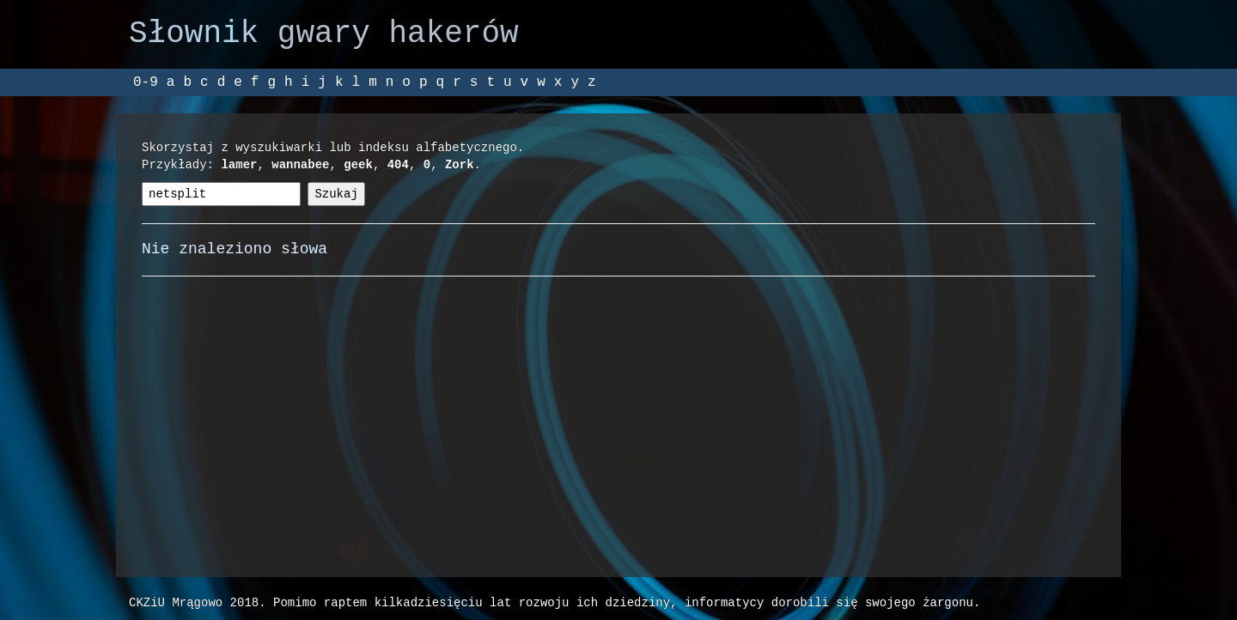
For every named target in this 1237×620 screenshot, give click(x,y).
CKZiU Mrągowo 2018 (194, 602)
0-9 (145, 82)
